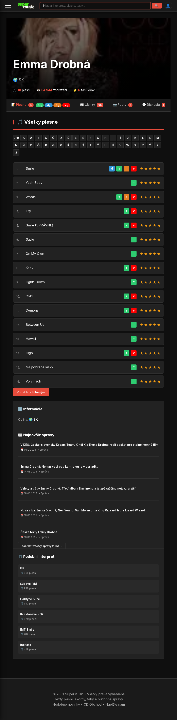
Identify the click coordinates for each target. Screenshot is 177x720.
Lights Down (35, 282)
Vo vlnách (33, 381)
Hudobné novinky (66, 704)
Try (28, 211)
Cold (29, 296)
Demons (32, 310)
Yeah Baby (34, 183)
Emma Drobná (51, 64)
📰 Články (92, 105)
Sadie (30, 239)
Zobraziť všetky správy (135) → (41, 546)
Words (31, 197)
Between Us (35, 324)
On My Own (35, 254)
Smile (30, 168)
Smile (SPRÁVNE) (39, 225)
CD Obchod (93, 704)
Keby (29, 268)
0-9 (16, 137)
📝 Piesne (40, 105)
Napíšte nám (115, 704)
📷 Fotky (122, 105)
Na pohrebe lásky (39, 367)
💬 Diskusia (153, 105)
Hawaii (31, 339)
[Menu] (8, 5)
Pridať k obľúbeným (31, 392)
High (29, 353)
